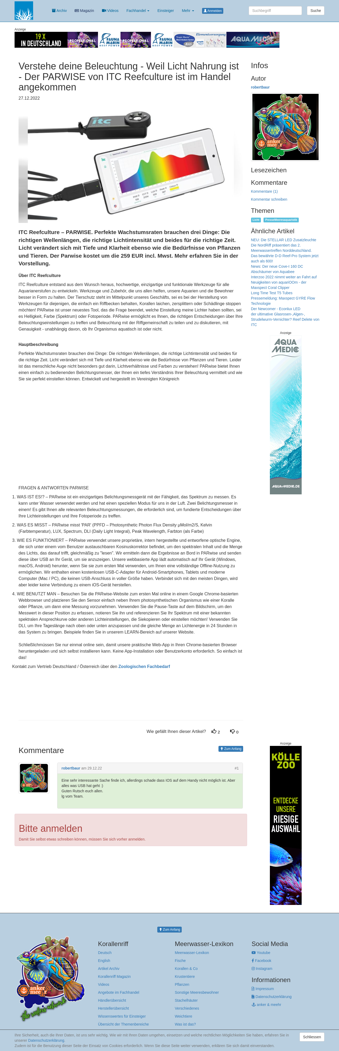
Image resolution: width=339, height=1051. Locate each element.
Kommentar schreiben (269, 199)
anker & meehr (266, 1004)
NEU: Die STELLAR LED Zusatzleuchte (283, 240)
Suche (315, 10)
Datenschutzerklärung (272, 997)
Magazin (84, 10)
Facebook (261, 960)
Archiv (59, 10)
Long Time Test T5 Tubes (272, 293)
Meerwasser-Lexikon (192, 953)
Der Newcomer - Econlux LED (276, 309)
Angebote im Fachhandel (118, 992)
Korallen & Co (186, 968)
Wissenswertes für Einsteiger (122, 1016)
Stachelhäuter (186, 1000)
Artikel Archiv (108, 968)
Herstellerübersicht (113, 1008)
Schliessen (312, 1037)
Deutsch (104, 953)
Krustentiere (185, 976)
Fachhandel (137, 10)
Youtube (261, 953)
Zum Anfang (230, 749)
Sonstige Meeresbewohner (197, 992)
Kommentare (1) (264, 191)
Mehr (188, 10)
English (104, 960)
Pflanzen (182, 984)
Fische (180, 960)
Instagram (262, 968)
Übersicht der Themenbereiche (123, 1024)
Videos (110, 10)
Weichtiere (183, 1016)
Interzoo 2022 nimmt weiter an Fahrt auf (284, 277)
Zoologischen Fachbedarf (144, 666)
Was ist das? (185, 1024)
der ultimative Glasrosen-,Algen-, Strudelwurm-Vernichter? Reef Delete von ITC (285, 319)
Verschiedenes (187, 1008)
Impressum (263, 989)
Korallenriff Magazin (114, 976)
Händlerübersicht (112, 1000)
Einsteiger (165, 10)
